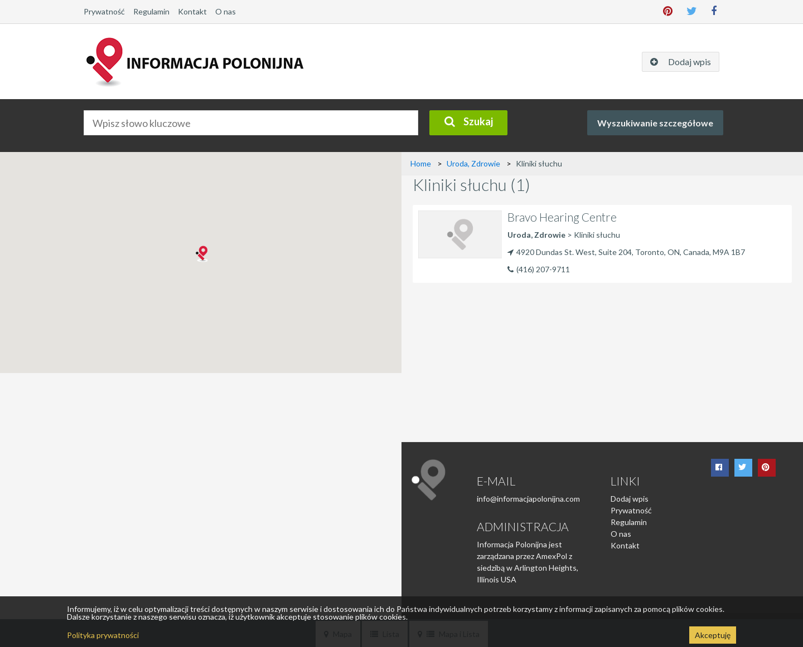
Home (420, 163)
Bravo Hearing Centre (562, 217)
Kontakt (192, 11)
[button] (200, 254)
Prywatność (104, 11)
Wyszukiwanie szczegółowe (655, 122)
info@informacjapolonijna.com (528, 498)
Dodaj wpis (630, 498)
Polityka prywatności (103, 635)
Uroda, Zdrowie (473, 163)
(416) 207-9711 (543, 269)
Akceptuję (713, 635)
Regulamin (151, 11)
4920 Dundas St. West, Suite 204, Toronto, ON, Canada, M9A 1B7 (626, 252)
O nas (225, 11)
